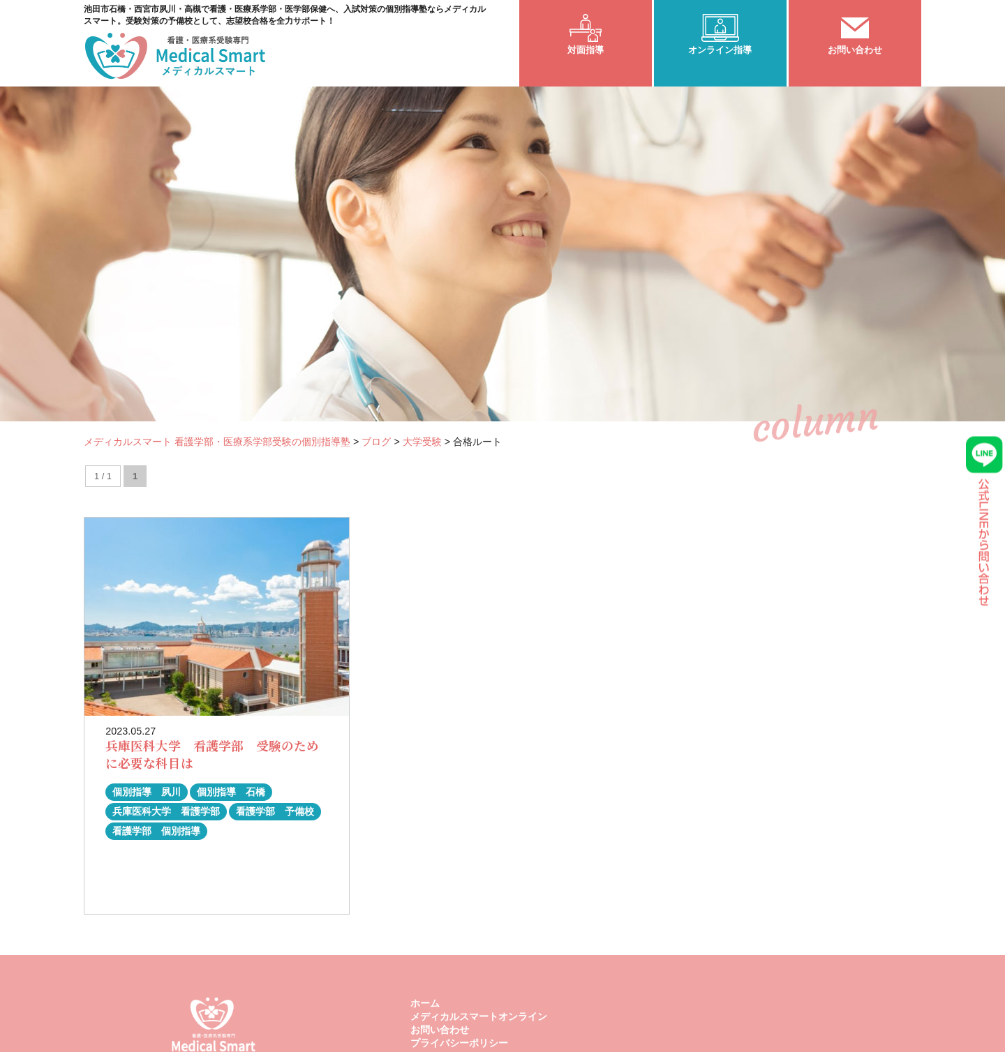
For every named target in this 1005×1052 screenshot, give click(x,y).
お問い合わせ (439, 1029)
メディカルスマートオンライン (478, 1016)
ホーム (425, 1003)
